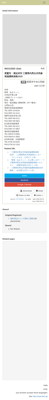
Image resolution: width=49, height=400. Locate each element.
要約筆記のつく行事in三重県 (22, 219)
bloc (4, 2)
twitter (24, 176)
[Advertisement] (24, 39)
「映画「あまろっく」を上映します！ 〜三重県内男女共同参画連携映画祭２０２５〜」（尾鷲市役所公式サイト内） (27, 162)
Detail (39, 191)
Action (38, 195)
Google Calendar (24, 185)
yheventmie (26, 191)
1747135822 (19, 199)
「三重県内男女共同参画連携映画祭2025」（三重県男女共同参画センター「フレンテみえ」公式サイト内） (25, 154)
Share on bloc (23, 195)
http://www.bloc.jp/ (40, 396)
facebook (24, 180)
